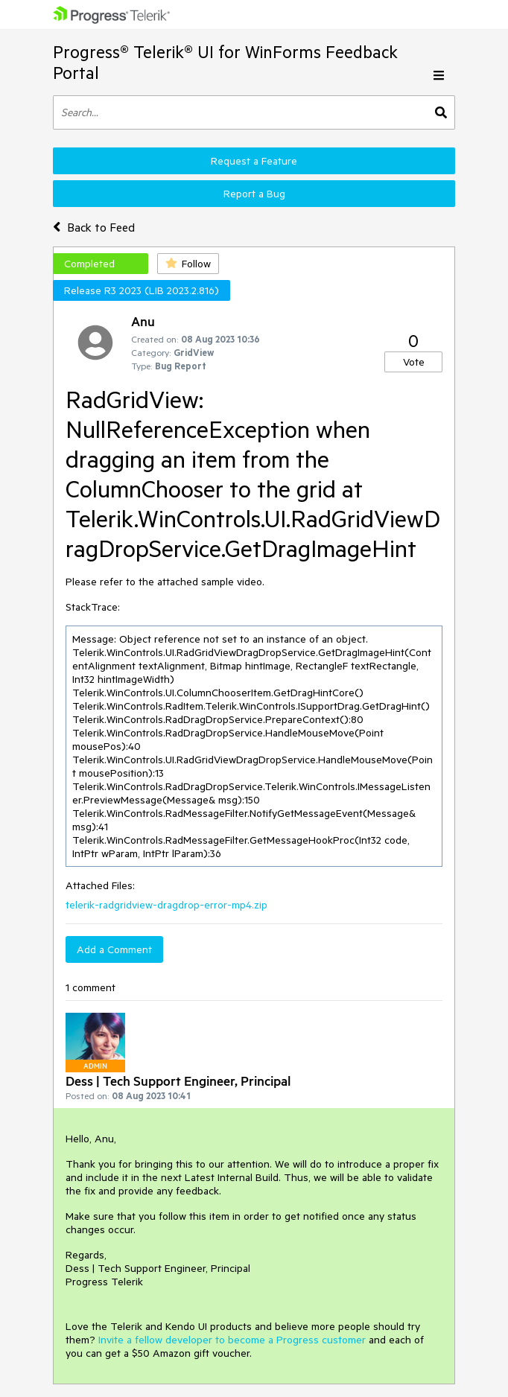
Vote (414, 362)
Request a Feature (254, 161)
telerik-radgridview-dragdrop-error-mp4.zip (166, 904)
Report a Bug (254, 193)
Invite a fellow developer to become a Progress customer (232, 1339)
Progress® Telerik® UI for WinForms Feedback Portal (225, 62)
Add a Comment (114, 949)
